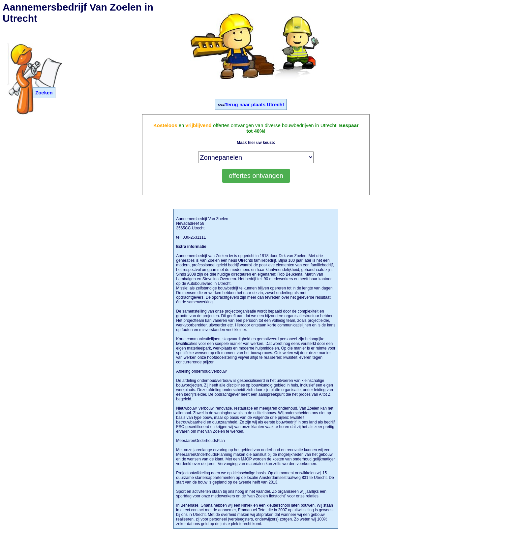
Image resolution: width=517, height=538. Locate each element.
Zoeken (44, 92)
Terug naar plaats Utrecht (254, 104)
